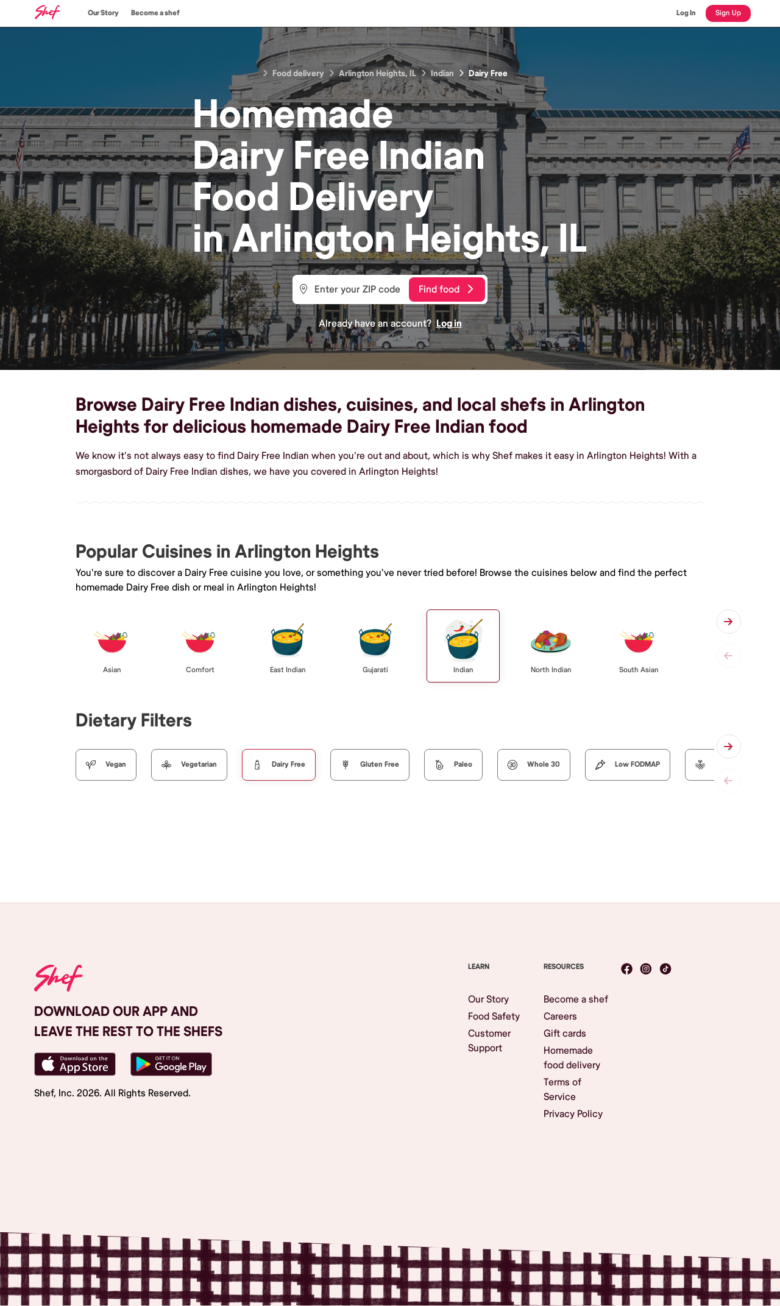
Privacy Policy (573, 1114)
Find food (446, 289)
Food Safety (494, 1016)
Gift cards (565, 1033)
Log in (449, 324)
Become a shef (155, 13)
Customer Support (489, 1040)
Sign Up (728, 13)
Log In (686, 13)
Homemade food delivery (572, 1058)
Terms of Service (562, 1089)
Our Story (103, 13)
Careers (560, 1016)
